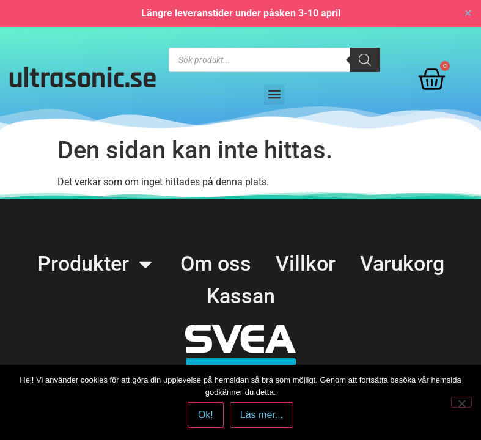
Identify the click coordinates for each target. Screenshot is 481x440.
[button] (274, 94)
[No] (461, 402)
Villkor (306, 263)
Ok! (205, 414)
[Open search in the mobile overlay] (274, 60)
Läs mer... (261, 414)
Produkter (96, 264)
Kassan (241, 296)
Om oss (215, 263)
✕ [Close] (468, 13)
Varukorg (402, 263)
